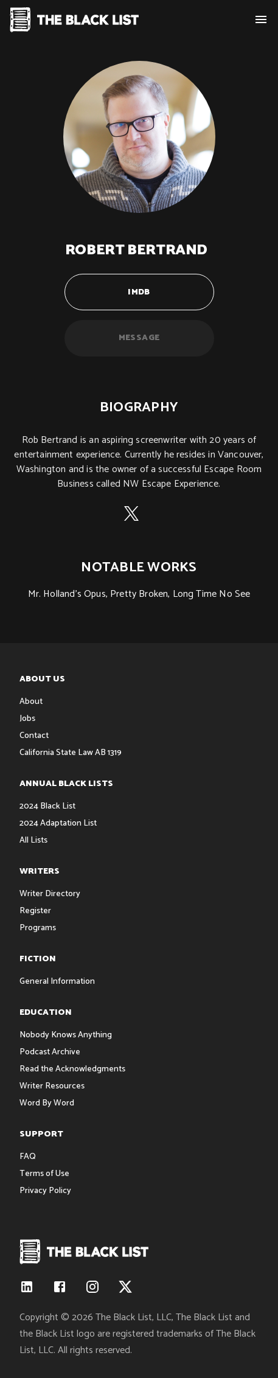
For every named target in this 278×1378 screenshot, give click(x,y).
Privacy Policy (45, 1191)
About (31, 702)
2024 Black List (47, 806)
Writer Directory (49, 894)
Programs (37, 928)
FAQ (27, 1157)
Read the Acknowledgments (72, 1069)
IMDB (139, 292)
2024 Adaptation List (58, 823)
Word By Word (46, 1103)
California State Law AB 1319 (70, 753)
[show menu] (261, 19)
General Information (57, 982)
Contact (34, 736)
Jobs (27, 719)
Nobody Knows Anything (65, 1035)
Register (35, 911)
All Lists (33, 840)
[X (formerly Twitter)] (131, 516)
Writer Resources (52, 1086)
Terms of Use (44, 1174)
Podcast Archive (49, 1052)
